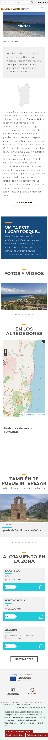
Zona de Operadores (33, 702)
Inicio (5, 42)
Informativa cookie (21, 705)
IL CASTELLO (12, 570)
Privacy (6, 705)
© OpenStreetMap (26, 415)
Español (42, 2)
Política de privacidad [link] (36, 735)
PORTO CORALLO (15, 600)
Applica (32, 3)
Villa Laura (11, 630)
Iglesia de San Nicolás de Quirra (21, 530)
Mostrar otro (24, 659)
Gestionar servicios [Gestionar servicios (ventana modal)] (14, 735)
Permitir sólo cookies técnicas (32, 707)
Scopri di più (24, 202)
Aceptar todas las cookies (18, 731)
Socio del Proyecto (11, 702)
